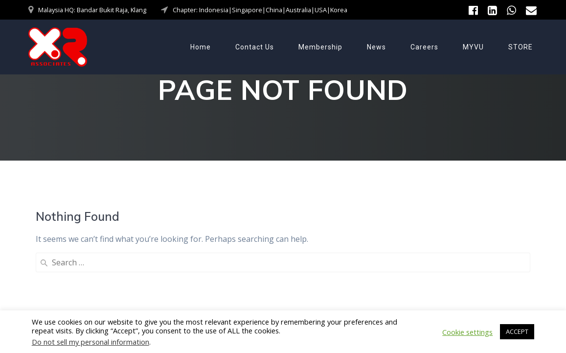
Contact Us (254, 47)
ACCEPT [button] (517, 331)
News (376, 47)
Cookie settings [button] (467, 332)
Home (200, 47)
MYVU (473, 47)
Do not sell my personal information (90, 342)
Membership (320, 47)
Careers (424, 47)
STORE (520, 47)
